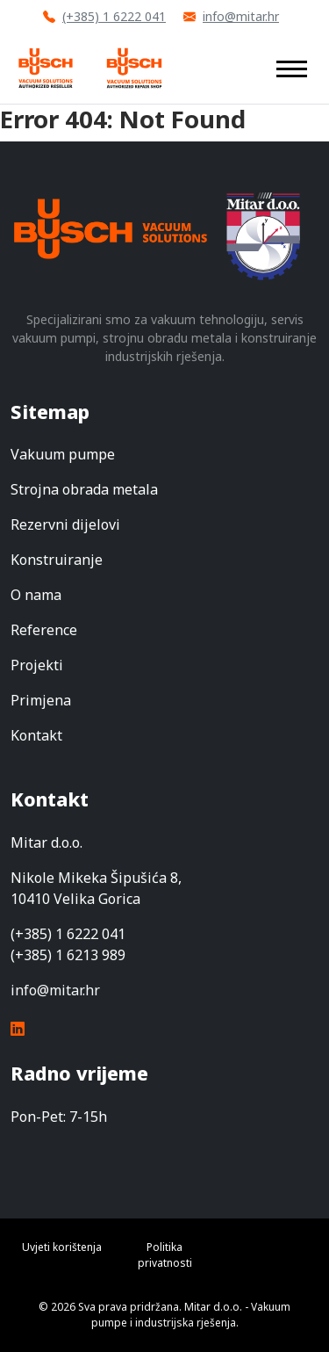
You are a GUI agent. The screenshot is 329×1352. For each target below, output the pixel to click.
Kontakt (36, 735)
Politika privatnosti (165, 1255)
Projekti (37, 665)
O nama (36, 594)
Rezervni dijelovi (65, 524)
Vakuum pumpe (63, 454)
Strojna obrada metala (84, 489)
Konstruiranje (57, 559)
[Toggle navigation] (291, 67)
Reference (44, 630)
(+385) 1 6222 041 (104, 16)
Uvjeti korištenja (62, 1247)
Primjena (41, 700)
